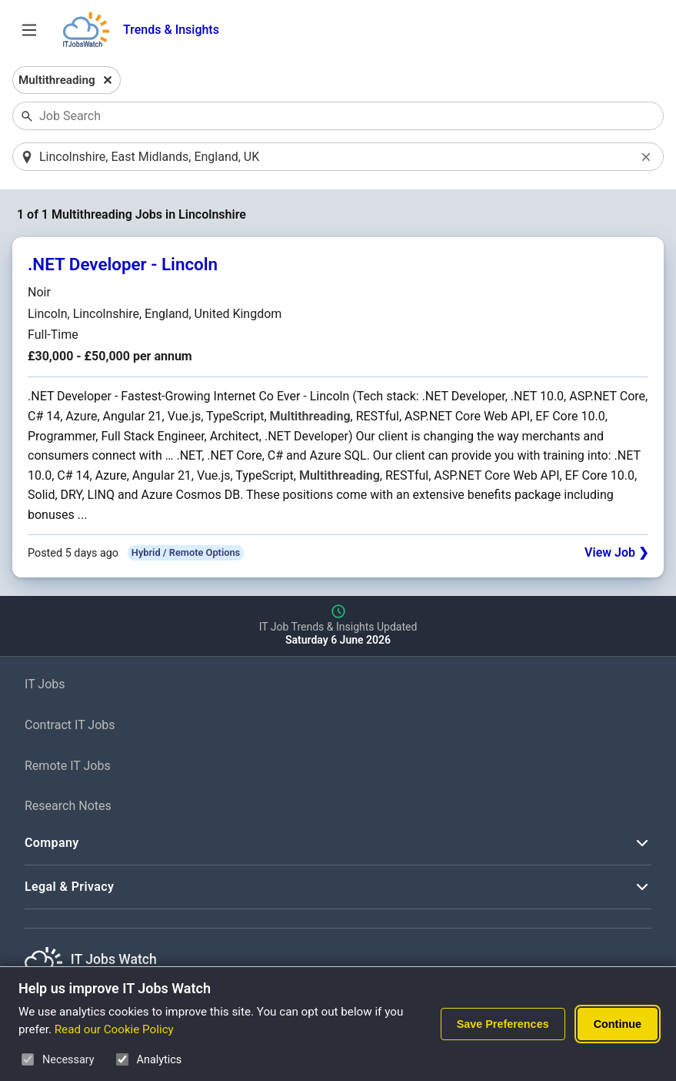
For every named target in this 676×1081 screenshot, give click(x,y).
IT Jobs (45, 684)
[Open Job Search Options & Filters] (29, 30)
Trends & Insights (171, 29)
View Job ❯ (616, 552)
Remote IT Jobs (68, 765)
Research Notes (68, 805)
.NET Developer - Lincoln (123, 264)
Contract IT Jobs (70, 725)
